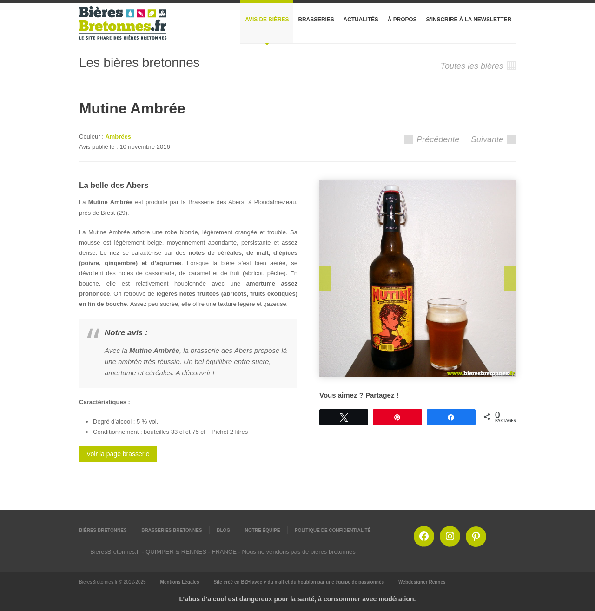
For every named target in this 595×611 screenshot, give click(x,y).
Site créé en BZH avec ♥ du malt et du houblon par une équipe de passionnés (298, 581)
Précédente (431, 139)
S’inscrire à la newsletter (468, 19)
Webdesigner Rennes (422, 581)
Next (510, 278)
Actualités (361, 19)
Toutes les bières (478, 66)
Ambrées (118, 136)
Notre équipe (262, 530)
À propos (402, 19)
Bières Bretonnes (103, 530)
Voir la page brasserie (117, 454)
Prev (325, 278)
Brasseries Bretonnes (171, 530)
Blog (223, 530)
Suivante (493, 139)
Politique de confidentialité (332, 530)
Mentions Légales (179, 581)
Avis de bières (267, 19)
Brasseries (316, 19)
